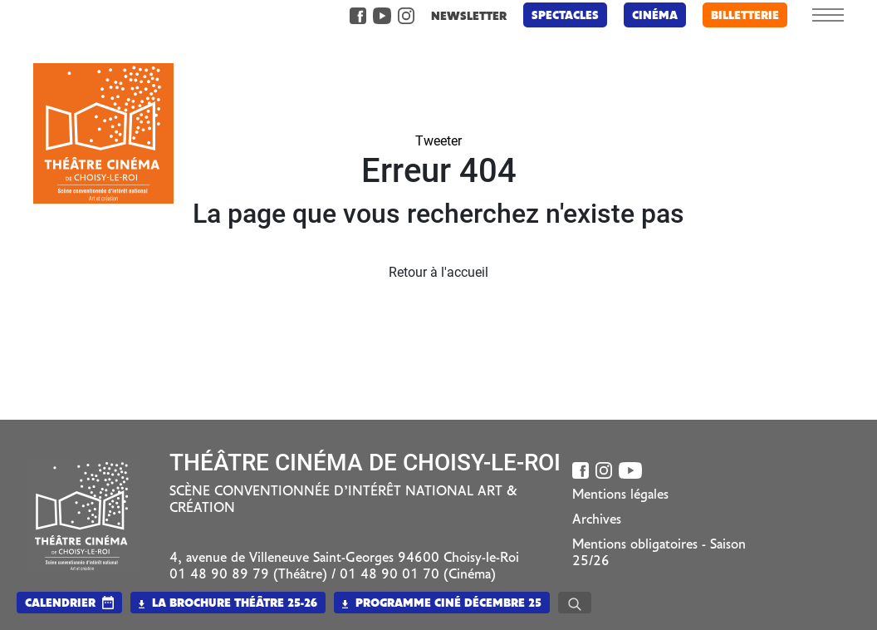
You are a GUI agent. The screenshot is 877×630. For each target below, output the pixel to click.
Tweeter (438, 141)
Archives (596, 520)
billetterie (745, 16)
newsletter (469, 17)
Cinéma (655, 16)
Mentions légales (620, 495)
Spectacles (565, 16)
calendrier (60, 603)
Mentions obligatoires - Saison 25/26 (659, 553)
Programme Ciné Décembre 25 (441, 603)
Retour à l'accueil (438, 272)
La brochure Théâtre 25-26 (228, 603)
